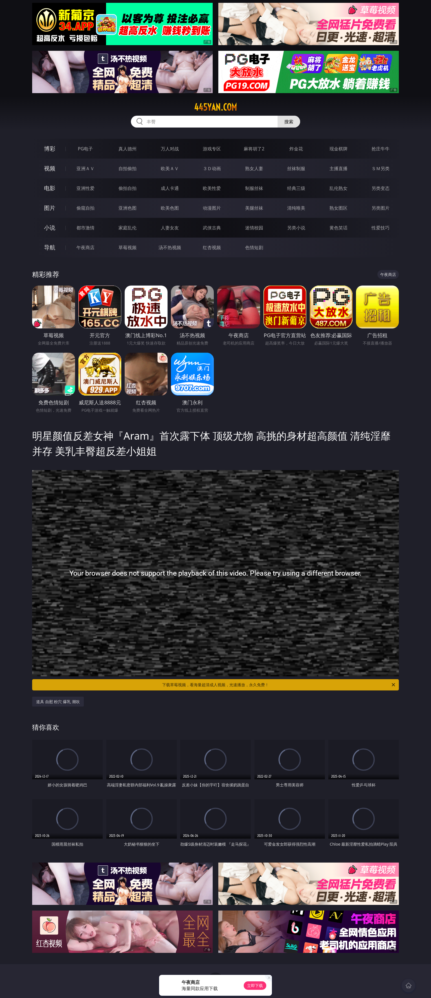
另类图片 (380, 208)
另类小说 (296, 228)
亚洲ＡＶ (85, 168)
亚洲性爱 (85, 188)
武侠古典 (212, 228)
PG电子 (85, 149)
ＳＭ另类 (380, 168)
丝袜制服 (296, 168)
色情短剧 (254, 247)
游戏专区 (212, 149)
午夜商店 (85, 247)
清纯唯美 (296, 208)
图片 (49, 208)
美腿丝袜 (254, 208)
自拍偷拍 (127, 168)
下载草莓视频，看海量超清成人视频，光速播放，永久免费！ (279, 684)
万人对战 (170, 149)
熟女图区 (338, 208)
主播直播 (338, 168)
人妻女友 (170, 228)
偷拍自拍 (127, 188)
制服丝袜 (254, 188)
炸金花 (296, 149)
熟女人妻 (254, 168)
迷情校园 (254, 228)
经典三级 (296, 188)
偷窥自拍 (85, 208)
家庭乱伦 (127, 228)
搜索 (288, 122)
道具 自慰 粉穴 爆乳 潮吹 (58, 701)
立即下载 (255, 985)
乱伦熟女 (338, 188)
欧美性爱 (212, 188)
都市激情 (85, 228)
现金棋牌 (338, 149)
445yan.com (215, 107)
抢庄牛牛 (380, 149)
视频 (49, 168)
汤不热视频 (170, 247)
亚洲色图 (127, 208)
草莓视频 (127, 247)
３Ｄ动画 (212, 168)
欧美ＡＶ (170, 168)
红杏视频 (212, 247)
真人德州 (127, 149)
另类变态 (380, 188)
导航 (49, 247)
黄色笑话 (338, 228)
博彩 (49, 148)
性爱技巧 (380, 228)
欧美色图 (170, 208)
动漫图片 (212, 208)
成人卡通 (170, 188)
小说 (49, 227)
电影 (49, 188)
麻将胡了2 (254, 149)
